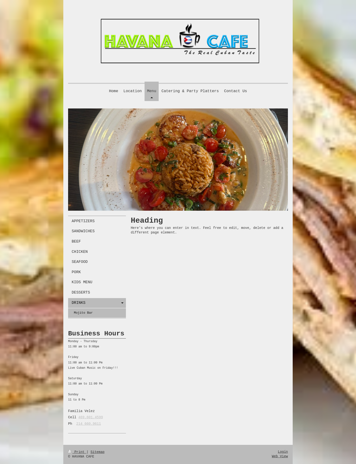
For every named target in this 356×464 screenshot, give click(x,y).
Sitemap (98, 452)
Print (77, 452)
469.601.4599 (90, 417)
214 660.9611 (88, 424)
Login (283, 452)
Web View (280, 456)
